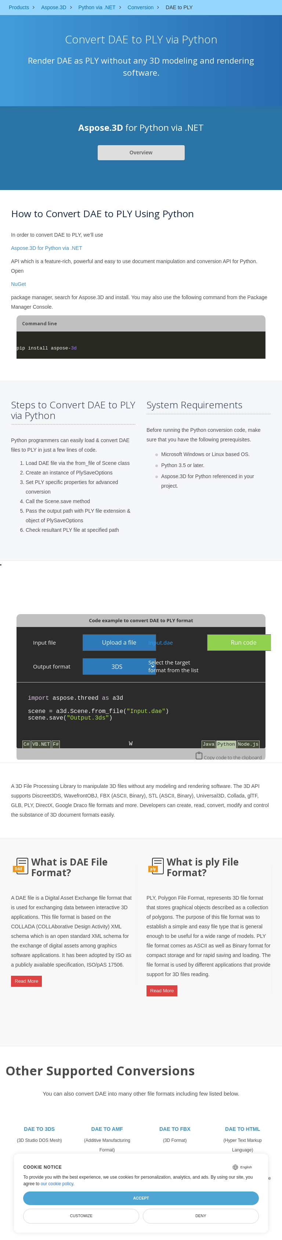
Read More (26, 978)
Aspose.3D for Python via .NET (46, 248)
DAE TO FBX (175, 1122)
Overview (141, 152)
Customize (81, 1216)
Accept (141, 1198)
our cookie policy (57, 1183)
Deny (200, 1216)
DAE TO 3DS (39, 1122)
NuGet (18, 284)
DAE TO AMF (107, 1122)
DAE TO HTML (242, 1122)
